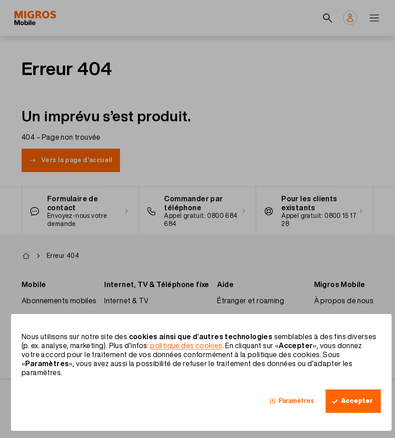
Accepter (357, 400)
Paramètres (296, 400)
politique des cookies (186, 345)
